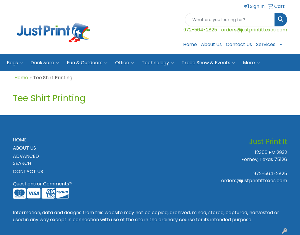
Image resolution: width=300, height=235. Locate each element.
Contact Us (239, 44)
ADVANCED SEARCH (26, 160)
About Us (211, 44)
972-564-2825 (200, 29)
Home (190, 44)
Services (265, 44)
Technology (158, 62)
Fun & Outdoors (87, 62)
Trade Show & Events (208, 62)
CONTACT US (28, 171)
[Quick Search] (230, 19)
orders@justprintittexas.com (254, 29)
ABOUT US (24, 148)
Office (124, 62)
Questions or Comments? (42, 183)
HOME (20, 139)
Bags (15, 62)
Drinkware (44, 62)
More (251, 62)
